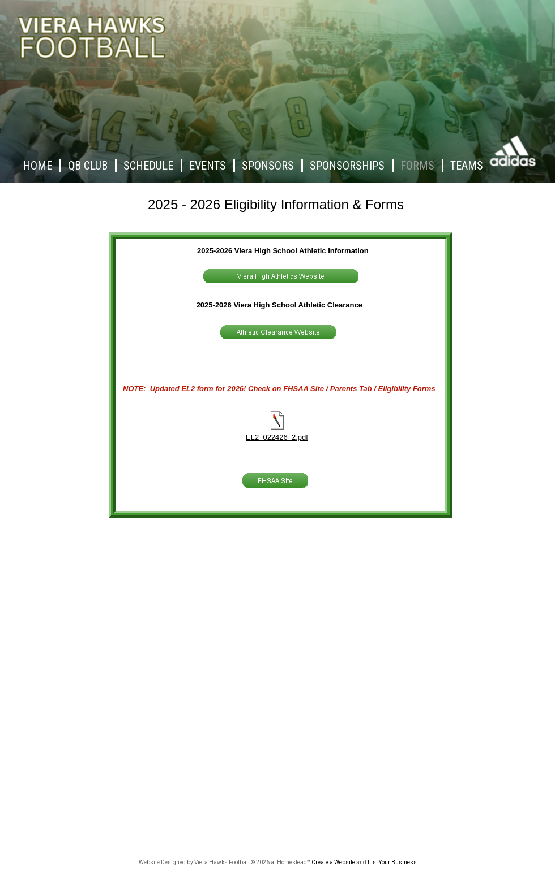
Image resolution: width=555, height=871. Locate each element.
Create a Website (333, 862)
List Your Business (392, 862)
